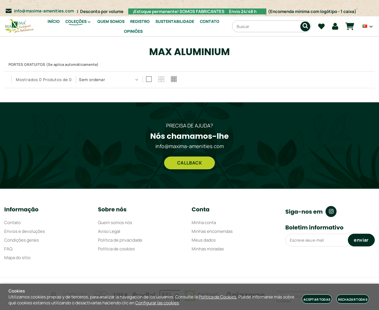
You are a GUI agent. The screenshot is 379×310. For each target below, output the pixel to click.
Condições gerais (21, 240)
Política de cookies (116, 249)
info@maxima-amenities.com (44, 11)
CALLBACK (189, 163)
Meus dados (204, 240)
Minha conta (204, 223)
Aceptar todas (316, 299)
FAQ (8, 249)
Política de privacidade (120, 240)
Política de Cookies (217, 297)
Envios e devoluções (24, 231)
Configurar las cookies (157, 303)
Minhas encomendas (212, 231)
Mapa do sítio (17, 258)
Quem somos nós (115, 223)
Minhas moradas (208, 249)
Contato (12, 223)
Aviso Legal (109, 231)
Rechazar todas (352, 299)
